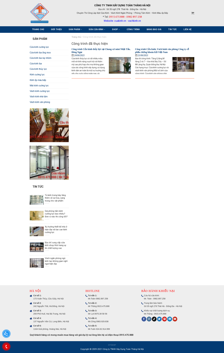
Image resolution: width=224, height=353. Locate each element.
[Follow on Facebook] (144, 319)
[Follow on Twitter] (159, 319)
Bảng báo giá (154, 29)
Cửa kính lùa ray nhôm (40, 58)
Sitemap (112, 345)
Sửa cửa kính (97, 29)
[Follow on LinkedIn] (169, 319)
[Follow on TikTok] (154, 319)
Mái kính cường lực (39, 85)
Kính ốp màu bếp (38, 80)
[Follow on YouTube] (175, 319)
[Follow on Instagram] (149, 319)
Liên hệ (187, 29)
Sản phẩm (75, 29)
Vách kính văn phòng (40, 102)
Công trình (133, 29)
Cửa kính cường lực (39, 47)
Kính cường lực (37, 74)
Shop (116, 29)
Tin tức (172, 29)
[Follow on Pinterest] (164, 319)
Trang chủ (38, 29)
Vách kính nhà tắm (39, 96)
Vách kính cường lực (40, 91)
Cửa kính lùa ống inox (40, 52)
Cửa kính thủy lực (38, 69)
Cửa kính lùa (36, 63)
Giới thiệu (56, 29)
